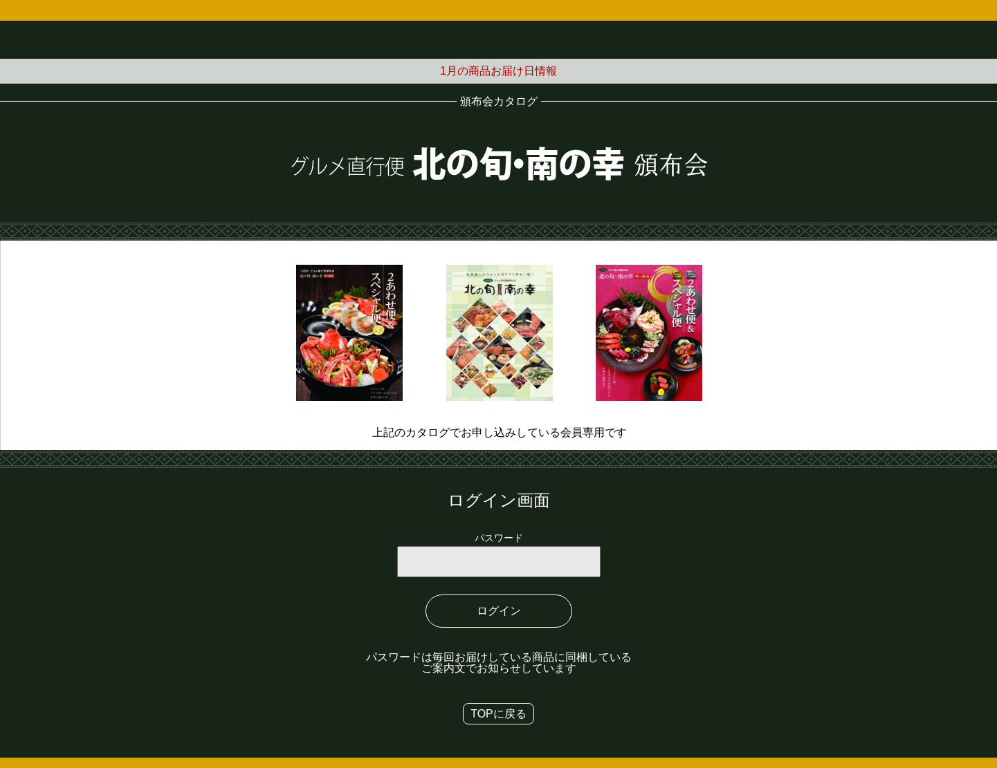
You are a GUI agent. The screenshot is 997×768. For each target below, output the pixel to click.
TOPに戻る (498, 714)
